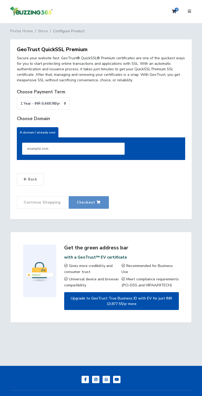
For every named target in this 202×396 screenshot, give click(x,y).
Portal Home (21, 31)
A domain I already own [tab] (37, 132)
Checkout (89, 202)
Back (30, 179)
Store (43, 31)
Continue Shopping (42, 202)
